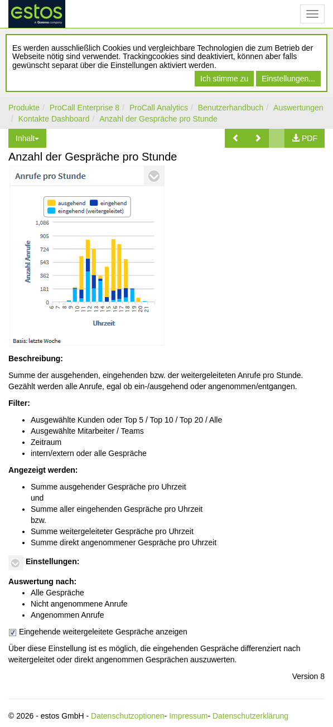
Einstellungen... (288, 78)
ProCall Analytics (158, 107)
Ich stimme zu (224, 78)
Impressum (188, 715)
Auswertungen (298, 107)
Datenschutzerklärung (250, 715)
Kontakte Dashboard (54, 118)
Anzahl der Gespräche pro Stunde (158, 118)
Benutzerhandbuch (231, 107)
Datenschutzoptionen (128, 715)
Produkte (24, 107)
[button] (236, 138)
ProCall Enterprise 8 (84, 107)
